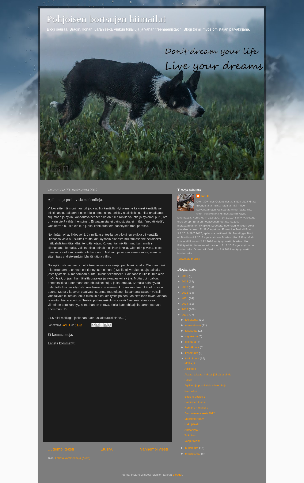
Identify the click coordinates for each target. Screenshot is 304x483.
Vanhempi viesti (154, 449)
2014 (185, 303)
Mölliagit (190, 363)
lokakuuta (191, 330)
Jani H (205, 196)
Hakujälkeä (192, 424)
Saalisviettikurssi (195, 402)
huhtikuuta (192, 447)
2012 (185, 314)
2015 (185, 298)
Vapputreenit (193, 441)
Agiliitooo (190, 368)
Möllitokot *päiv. (194, 418)
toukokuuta (192, 358)
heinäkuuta (192, 347)
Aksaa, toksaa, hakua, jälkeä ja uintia (208, 374)
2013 (185, 309)
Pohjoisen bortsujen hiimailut (106, 18)
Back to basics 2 (195, 396)
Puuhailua (191, 391)
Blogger (177, 474)
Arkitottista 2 (192, 430)
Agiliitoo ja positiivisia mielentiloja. (206, 385)
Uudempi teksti (61, 449)
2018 (185, 281)
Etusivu (107, 449)
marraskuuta (193, 325)
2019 (185, 276)
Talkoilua (190, 435)
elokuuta (191, 341)
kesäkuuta (192, 353)
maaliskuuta (193, 453)
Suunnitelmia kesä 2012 (200, 413)
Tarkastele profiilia (188, 258)
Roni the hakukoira (196, 407)
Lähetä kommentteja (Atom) (72, 458)
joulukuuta (192, 319)
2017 (185, 287)
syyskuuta (192, 336)
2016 (185, 292)
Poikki (188, 380)
